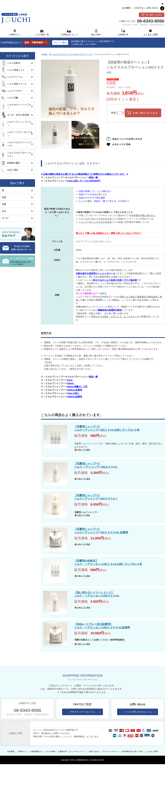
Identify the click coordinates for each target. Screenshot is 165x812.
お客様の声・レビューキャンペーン (72, 751)
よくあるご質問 (152, 751)
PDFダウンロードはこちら (82, 712)
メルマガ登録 (50, 751)
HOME (44, 54)
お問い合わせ (152, 8)
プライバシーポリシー (110, 751)
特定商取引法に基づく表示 (132, 751)
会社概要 (126, 8)
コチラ (103, 293)
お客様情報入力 (36, 751)
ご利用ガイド (22, 751)
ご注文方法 (138, 8)
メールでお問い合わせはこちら (137, 712)
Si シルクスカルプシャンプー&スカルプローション (71, 54)
